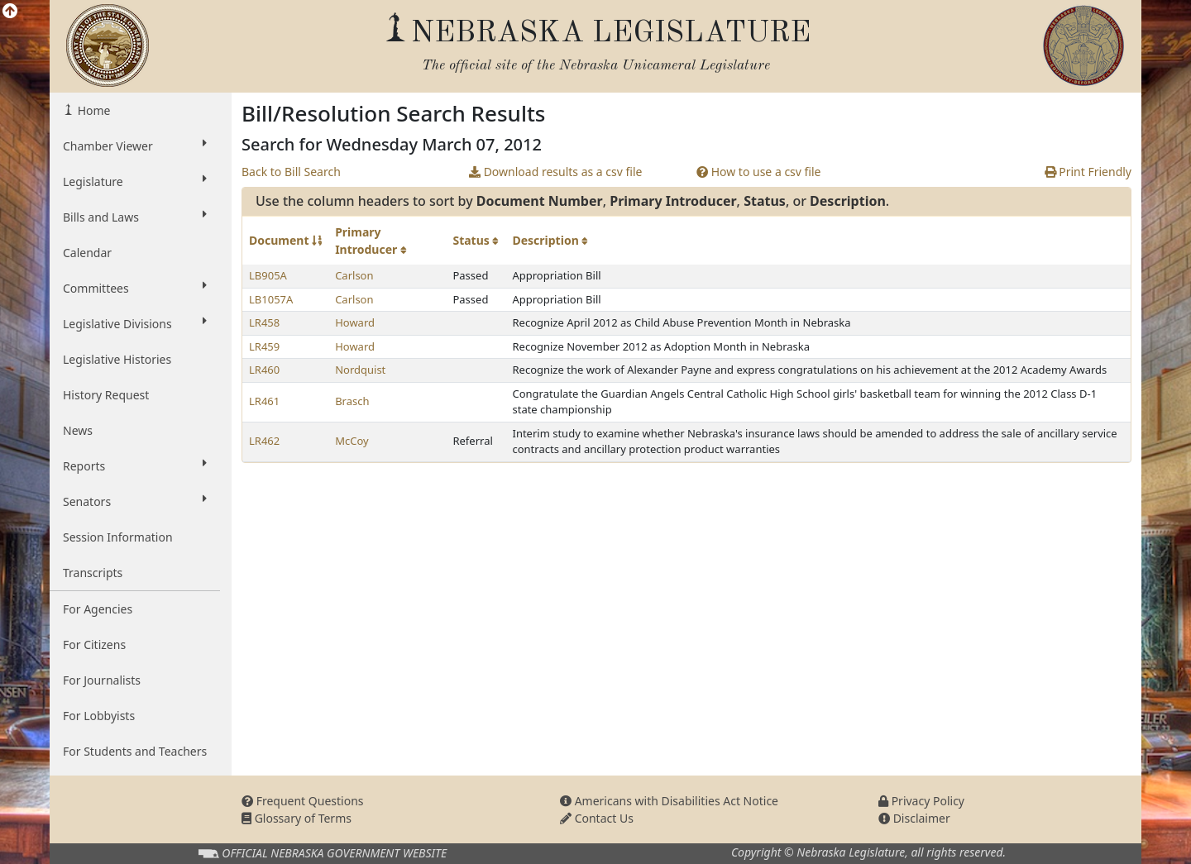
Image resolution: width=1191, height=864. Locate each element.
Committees (135, 287)
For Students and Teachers (135, 751)
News (78, 430)
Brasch (352, 401)
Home (92, 110)
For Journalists (102, 680)
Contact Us (597, 818)
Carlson (354, 275)
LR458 (264, 322)
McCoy (351, 440)
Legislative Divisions (135, 323)
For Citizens (94, 644)
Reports (135, 465)
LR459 (264, 346)
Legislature (135, 181)
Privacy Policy (921, 801)
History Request (106, 395)
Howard (355, 322)
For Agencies (97, 609)
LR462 (264, 440)
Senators (135, 501)
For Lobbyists (99, 715)
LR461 (264, 401)
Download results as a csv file (555, 171)
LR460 (264, 369)
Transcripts (92, 572)
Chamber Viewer (135, 145)
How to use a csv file (758, 171)
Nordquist (360, 369)
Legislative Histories (117, 359)
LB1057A (271, 299)
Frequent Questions (303, 801)
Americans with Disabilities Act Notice (669, 801)
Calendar (87, 252)
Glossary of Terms (297, 818)
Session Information (118, 537)
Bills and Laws (135, 216)
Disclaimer (914, 818)
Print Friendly (1088, 171)
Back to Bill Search (291, 171)
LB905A (268, 275)
